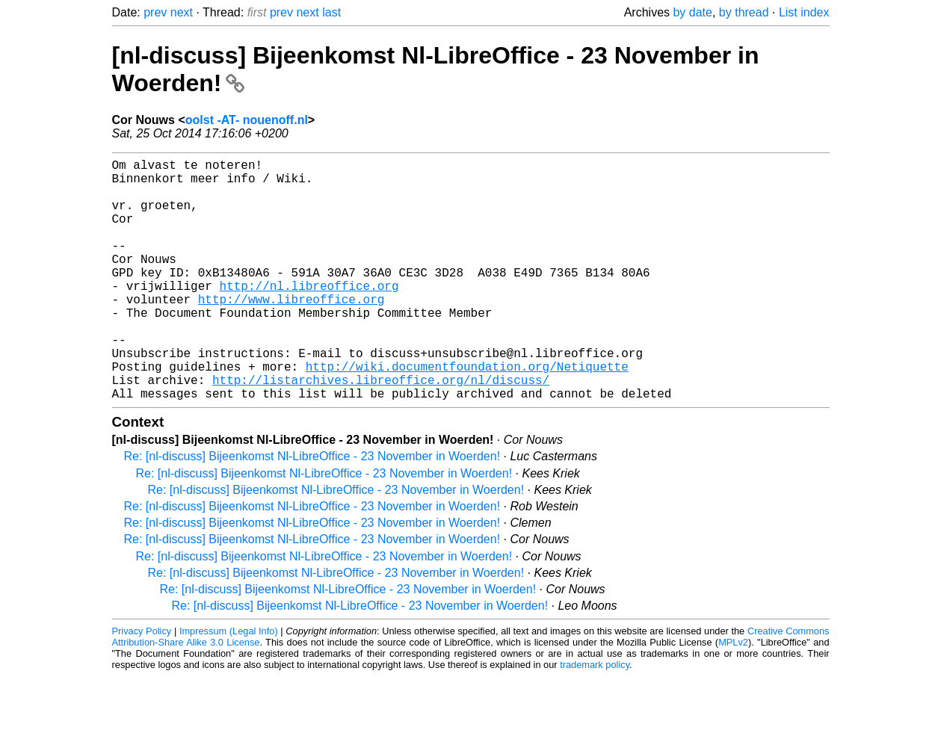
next (181, 12)
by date (692, 12)
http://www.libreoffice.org (291, 332)
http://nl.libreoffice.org (309, 315)
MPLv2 (733, 696)
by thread (744, 12)
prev (155, 12)
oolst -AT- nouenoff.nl (246, 120)
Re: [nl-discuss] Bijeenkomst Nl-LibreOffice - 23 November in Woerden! (312, 510)
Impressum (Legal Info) (228, 684)
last (331, 12)
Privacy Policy (142, 684)
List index (804, 12)
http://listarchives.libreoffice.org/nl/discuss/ (380, 430)
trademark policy (594, 718)
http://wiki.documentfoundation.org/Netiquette (467, 414)
